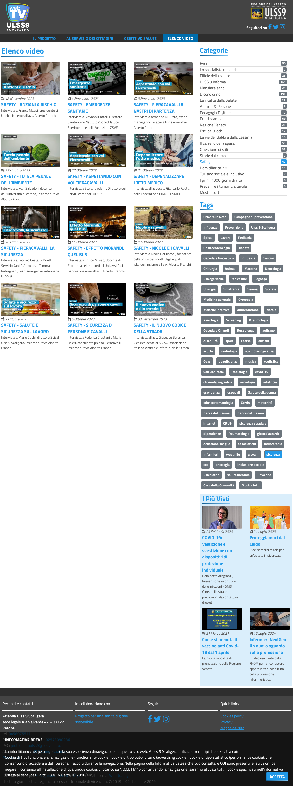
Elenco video (180, 38)
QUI (223, 763)
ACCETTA (277, 777)
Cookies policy (232, 716)
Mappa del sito (232, 728)
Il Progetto (44, 38)
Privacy (226, 722)
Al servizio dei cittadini (89, 38)
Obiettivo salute (140, 38)
